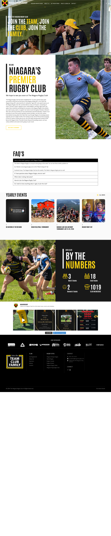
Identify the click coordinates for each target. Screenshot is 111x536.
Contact (73, 3)
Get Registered (55, 3)
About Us (46, 3)
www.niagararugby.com (27, 167)
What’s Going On (65, 3)
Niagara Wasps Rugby (18, 2)
